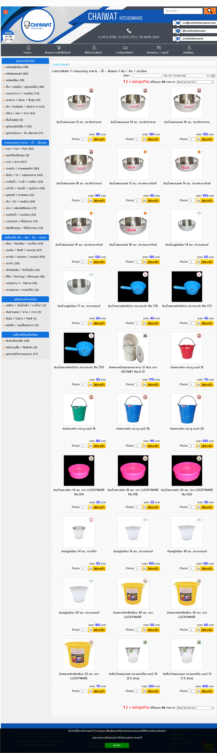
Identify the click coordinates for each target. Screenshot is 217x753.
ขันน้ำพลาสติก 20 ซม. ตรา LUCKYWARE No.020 (187, 492)
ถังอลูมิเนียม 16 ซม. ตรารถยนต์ (133, 551)
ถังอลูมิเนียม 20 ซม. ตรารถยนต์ (79, 612)
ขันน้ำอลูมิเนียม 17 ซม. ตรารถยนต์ (79, 306)
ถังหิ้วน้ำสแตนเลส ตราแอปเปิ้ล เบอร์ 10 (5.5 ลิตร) (133, 676)
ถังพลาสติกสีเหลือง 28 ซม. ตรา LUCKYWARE (133, 614)
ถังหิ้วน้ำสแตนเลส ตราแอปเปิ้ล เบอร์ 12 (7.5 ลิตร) (187, 676)
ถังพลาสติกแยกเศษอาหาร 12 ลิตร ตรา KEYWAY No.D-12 (133, 369)
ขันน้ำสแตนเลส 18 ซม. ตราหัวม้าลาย (79, 183)
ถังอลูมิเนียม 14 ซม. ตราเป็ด (79, 551)
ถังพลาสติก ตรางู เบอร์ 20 (187, 428)
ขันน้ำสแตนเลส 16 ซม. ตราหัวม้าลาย (187, 122)
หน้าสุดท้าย (140, 81)
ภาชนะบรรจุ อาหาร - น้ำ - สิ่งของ (95, 71)
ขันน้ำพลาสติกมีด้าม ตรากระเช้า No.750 (79, 367)
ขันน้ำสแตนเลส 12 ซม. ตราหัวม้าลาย (78, 122)
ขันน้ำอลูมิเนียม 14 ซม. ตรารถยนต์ (186, 244)
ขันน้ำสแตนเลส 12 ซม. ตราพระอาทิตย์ (133, 183)
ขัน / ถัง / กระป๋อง (134, 71)
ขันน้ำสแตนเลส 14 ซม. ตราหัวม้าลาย (133, 122)
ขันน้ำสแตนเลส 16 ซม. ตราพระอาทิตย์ (79, 244)
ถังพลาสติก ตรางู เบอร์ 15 (186, 367)
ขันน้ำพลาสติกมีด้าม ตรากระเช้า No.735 (133, 306)
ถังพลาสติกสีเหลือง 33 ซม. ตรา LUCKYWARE (79, 676)
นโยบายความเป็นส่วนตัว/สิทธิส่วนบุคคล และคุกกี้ (117, 737)
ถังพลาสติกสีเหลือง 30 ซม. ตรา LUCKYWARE (187, 614)
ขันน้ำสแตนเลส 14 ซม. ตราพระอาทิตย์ (187, 183)
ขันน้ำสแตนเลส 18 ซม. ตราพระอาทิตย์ (133, 244)
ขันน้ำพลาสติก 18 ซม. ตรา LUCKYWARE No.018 (133, 492)
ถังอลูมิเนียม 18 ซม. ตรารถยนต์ (187, 551)
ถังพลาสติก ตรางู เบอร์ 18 (133, 428)
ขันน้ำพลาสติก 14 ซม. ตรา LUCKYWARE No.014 (79, 492)
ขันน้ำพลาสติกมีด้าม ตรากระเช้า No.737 (187, 306)
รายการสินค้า (61, 64)
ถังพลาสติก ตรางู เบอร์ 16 (79, 428)
